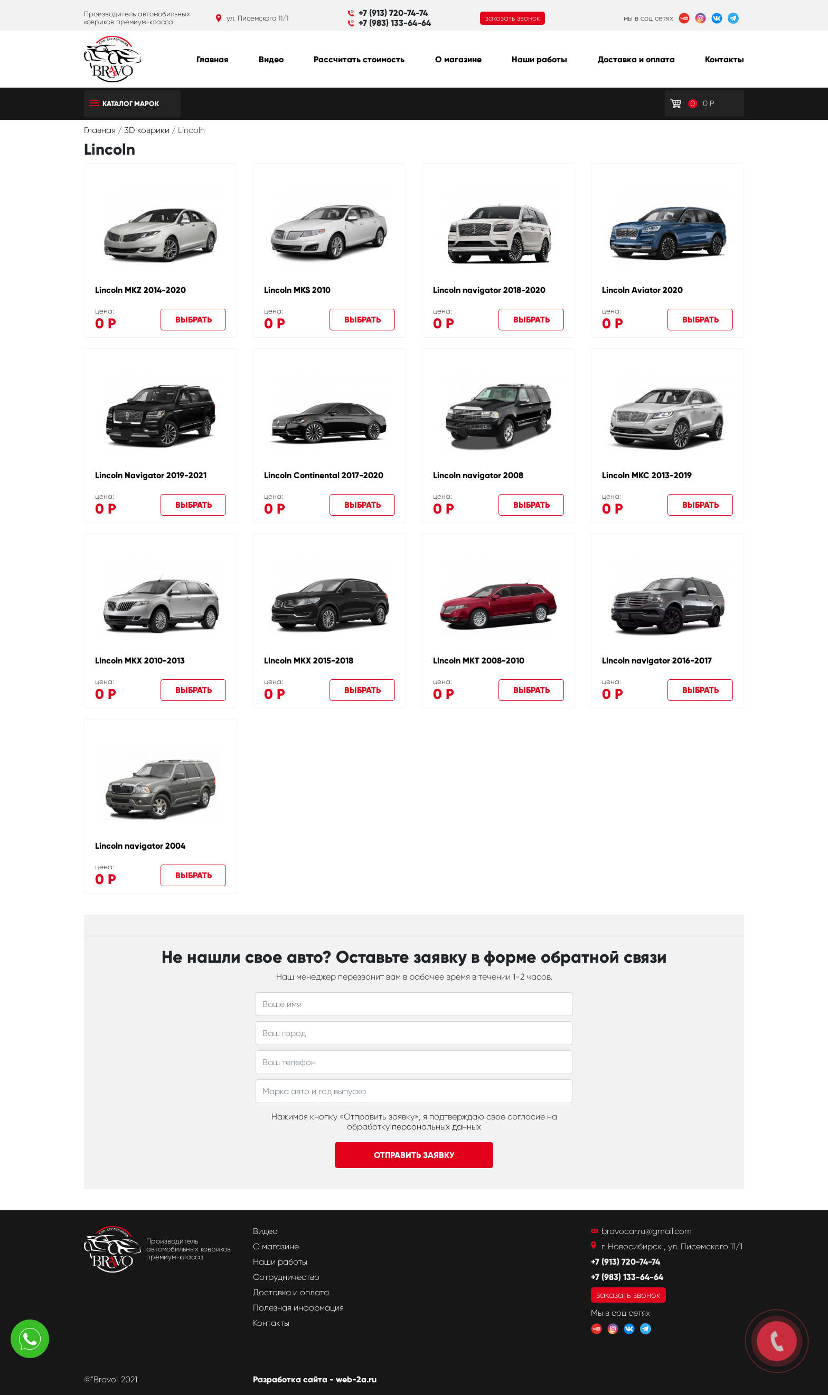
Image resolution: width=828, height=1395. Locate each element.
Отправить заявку (414, 1155)
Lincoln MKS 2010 (297, 290)
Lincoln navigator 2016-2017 (657, 661)
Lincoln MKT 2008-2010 (478, 661)
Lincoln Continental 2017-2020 (323, 475)
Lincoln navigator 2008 (478, 475)
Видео (271, 59)
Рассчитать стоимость (359, 59)
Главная (212, 59)
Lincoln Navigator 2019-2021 (150, 475)
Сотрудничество (286, 1277)
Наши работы (539, 59)
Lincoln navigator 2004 (140, 846)
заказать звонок (512, 18)
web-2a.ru (356, 1379)
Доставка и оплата (636, 59)
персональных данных (436, 1127)
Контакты (724, 59)
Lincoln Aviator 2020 (642, 290)
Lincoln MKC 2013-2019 (647, 475)
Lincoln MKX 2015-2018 (308, 661)
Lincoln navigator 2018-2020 (489, 290)
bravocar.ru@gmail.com (646, 1231)
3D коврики (148, 130)
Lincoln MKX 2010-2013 (140, 661)
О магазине (458, 59)
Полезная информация (298, 1308)
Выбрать (193, 320)
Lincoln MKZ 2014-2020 (140, 290)
